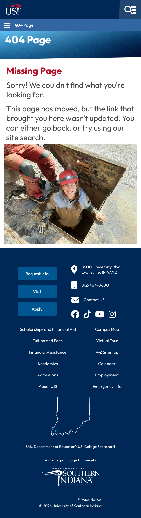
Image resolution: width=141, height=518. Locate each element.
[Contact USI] (88, 299)
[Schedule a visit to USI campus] (37, 291)
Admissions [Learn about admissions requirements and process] (47, 375)
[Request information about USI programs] (37, 273)
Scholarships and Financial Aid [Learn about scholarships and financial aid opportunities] (48, 329)
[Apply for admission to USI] (37, 309)
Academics (47, 363)
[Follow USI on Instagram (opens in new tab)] (112, 314)
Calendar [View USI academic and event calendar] (107, 363)
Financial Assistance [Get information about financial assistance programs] (47, 352)
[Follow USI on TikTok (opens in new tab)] (87, 314)
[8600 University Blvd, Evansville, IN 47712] (96, 269)
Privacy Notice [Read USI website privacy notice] (89, 499)
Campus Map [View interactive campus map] (107, 329)
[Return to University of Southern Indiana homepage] (70, 477)
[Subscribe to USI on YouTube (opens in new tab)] (99, 314)
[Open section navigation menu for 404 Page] (70, 25)
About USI (48, 386)
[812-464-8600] (96, 285)
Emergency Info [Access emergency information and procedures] (107, 386)
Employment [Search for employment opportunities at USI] (107, 375)
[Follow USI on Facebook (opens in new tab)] (75, 314)
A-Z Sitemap (107, 352)
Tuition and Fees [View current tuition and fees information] (48, 340)
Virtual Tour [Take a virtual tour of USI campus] (107, 340)
